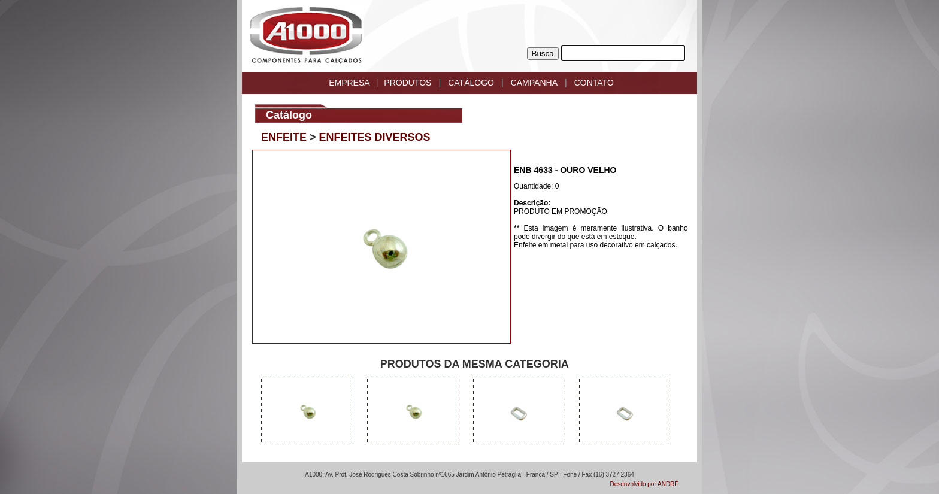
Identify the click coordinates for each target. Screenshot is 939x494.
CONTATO (594, 82)
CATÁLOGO (471, 82)
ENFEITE (284, 137)
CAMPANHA (534, 82)
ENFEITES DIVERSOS (375, 137)
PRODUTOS (407, 82)
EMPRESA (349, 82)
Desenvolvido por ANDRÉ (644, 484)
